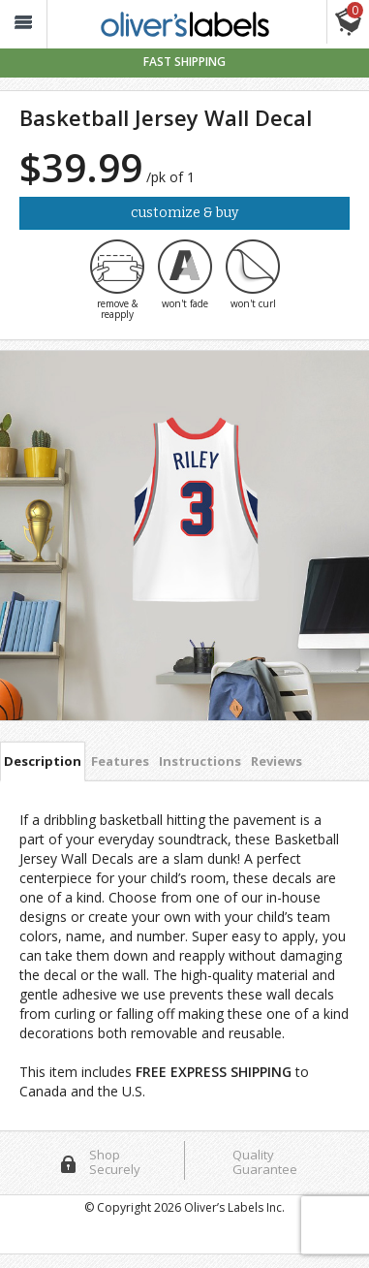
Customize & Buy (184, 213)
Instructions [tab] (200, 761)
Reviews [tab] (276, 761)
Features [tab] (120, 761)
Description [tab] (42, 761)
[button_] (23, 24)
